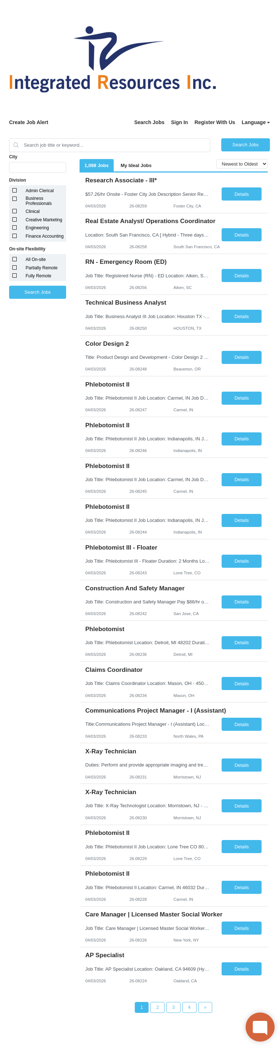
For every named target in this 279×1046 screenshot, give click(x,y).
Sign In (179, 122)
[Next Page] (205, 1007)
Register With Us (214, 122)
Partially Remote (42, 267)
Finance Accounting (45, 236)
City (13, 156)
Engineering (37, 227)
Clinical (33, 211)
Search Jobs (149, 122)
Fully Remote (39, 275)
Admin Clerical (40, 190)
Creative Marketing (44, 219)
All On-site (36, 259)
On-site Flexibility (27, 248)
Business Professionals (39, 201)
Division (17, 180)
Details (241, 194)
